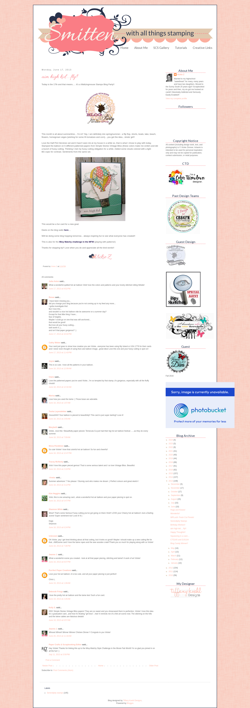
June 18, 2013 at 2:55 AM (59, 419)
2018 (171, 462)
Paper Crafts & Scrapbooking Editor (65, 644)
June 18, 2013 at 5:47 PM (59, 501)
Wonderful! (175, 513)
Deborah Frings (56, 591)
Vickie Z (180, 74)
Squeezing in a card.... (179, 536)
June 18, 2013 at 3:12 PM (59, 485)
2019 (171, 458)
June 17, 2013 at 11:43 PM (60, 352)
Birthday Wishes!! (177, 525)
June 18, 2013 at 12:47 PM (60, 453)
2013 (171, 481)
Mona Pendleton (56, 446)
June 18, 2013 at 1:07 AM (59, 403)
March (174, 556)
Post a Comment (53, 660)
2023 (171, 443)
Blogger (130, 703)
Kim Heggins (54, 493)
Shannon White (56, 509)
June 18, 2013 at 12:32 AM (60, 387)
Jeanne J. (53, 554)
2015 (171, 473)
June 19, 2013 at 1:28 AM (59, 583)
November (175, 488)
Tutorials (181, 47)
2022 (171, 447)
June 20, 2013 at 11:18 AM (60, 636)
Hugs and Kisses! (177, 510)
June (173, 507)
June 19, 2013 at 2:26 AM (59, 599)
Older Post (153, 666)
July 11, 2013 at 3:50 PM (59, 654)
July (173, 503)
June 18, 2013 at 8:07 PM (59, 562)
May (173, 548)
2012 (171, 568)
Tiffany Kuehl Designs (132, 700)
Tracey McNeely (56, 462)
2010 (171, 575)
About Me (141, 47)
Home (124, 47)
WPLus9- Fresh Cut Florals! (182, 517)
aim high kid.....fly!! (178, 528)
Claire (51, 377)
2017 (171, 466)
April (173, 552)
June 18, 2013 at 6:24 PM (59, 527)
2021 (171, 451)
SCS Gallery (161, 47)
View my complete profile (176, 98)
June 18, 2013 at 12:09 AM (60, 368)
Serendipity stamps (55, 693)
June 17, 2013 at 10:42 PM (60, 334)
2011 (171, 571)
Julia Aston (54, 281)
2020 (171, 455)
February (175, 559)
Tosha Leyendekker (57, 411)
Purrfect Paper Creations (60, 570)
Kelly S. (52, 607)
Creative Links (202, 47)
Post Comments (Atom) (63, 670)
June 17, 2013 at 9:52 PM (59, 289)
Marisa (52, 396)
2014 (171, 477)
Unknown (53, 536)
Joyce (51, 361)
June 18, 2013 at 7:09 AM (59, 437)
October (174, 492)
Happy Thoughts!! (178, 532)
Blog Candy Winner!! (179, 543)
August (174, 499)
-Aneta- (52, 477)
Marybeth (53, 427)
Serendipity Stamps (178, 521)
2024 (171, 440)
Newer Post (47, 666)
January (174, 563)
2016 (171, 470)
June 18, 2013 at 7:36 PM (59, 546)
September (176, 495)
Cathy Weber (54, 343)
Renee (52, 297)
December (175, 484)
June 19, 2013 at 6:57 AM (59, 620)
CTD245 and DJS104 (179, 540)
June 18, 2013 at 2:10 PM (59, 469)
